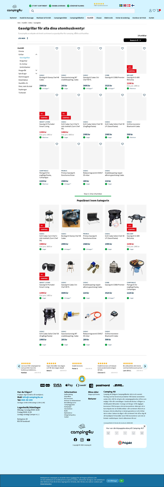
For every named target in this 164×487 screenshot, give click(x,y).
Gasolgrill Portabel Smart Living (47, 125)
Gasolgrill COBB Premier (114, 77)
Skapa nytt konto (94, 394)
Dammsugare (24, 77)
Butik (66, 411)
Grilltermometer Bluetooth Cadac (133, 125)
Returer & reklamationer (72, 400)
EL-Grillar (23, 64)
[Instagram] (82, 440)
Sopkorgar (23, 89)
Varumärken (68, 409)
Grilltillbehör (25, 67)
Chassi (98, 18)
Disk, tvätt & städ (25, 86)
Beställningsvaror (70, 403)
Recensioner (68, 398)
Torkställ (22, 92)
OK (121, 481)
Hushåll (90, 18)
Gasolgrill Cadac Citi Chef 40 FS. (91, 78)
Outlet (151, 18)
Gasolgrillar (37, 23)
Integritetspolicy (70, 415)
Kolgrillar (23, 61)
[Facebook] (75, 440)
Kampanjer (68, 407)
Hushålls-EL (23, 83)
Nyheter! (13, 18)
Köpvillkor (67, 396)
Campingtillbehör (77, 18)
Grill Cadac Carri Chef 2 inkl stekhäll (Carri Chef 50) (70, 126)
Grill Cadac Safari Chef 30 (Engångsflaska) (92, 125)
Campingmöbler (60, 18)
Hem (19, 23)
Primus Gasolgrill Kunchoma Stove (68, 174)
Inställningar (112, 481)
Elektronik (108, 18)
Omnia (21, 51)
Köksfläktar (23, 80)
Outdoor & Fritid (139, 18)
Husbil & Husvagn (27, 18)
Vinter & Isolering (122, 18)
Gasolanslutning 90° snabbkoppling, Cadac (69, 78)
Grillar (30, 23)
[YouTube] (88, 439)
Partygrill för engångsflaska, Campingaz (45, 175)
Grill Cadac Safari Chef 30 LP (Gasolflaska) (114, 125)
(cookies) (73, 478)
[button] (102, 5)
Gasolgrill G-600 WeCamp (133, 78)
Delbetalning (68, 394)
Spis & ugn (23, 73)
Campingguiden (69, 405)
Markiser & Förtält (44, 18)
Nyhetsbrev (68, 413)
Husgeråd (22, 70)
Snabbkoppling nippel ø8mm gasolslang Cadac (114, 174)
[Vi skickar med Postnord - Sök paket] (102, 386)
